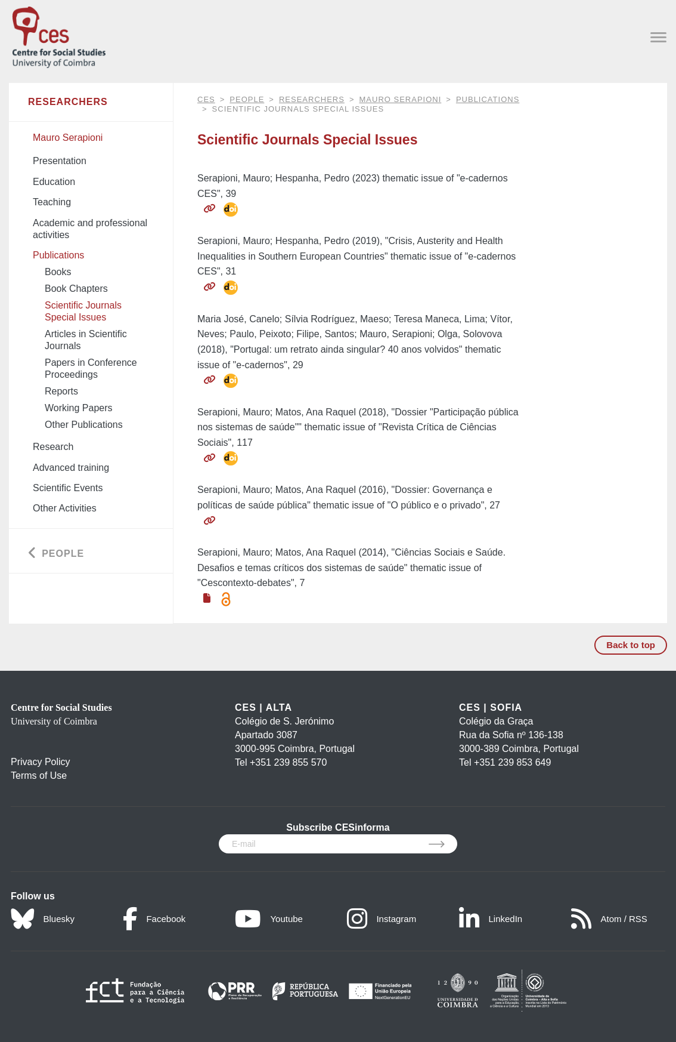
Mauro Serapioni (400, 99)
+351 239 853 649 (512, 762)
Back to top (630, 645)
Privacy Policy (40, 762)
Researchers (312, 99)
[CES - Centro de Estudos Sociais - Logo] (59, 35)
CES (206, 99)
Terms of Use (39, 775)
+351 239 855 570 (288, 762)
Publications (487, 99)
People (247, 99)
